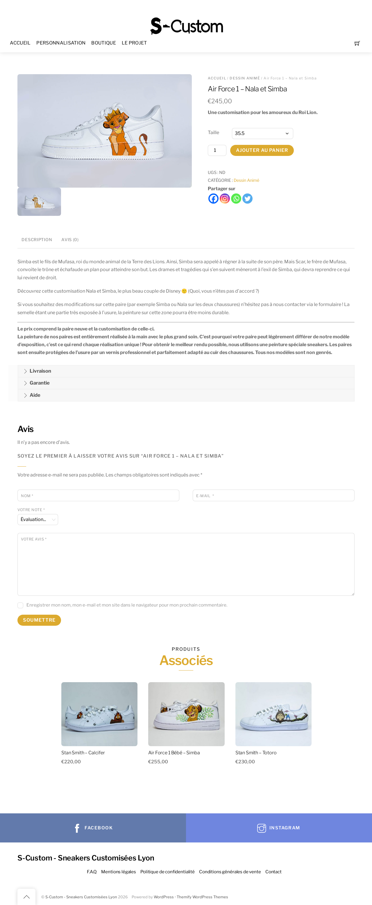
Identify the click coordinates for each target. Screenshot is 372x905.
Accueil (217, 78)
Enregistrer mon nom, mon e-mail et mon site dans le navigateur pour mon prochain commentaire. (126, 605)
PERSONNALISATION (60, 43)
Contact (273, 871)
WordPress (164, 897)
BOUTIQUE (103, 43)
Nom (27, 496)
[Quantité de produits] (217, 150)
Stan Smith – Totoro (256, 752)
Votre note (31, 510)
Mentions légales (118, 871)
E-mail (205, 496)
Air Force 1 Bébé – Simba (174, 752)
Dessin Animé (245, 78)
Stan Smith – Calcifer (83, 752)
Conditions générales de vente (230, 871)
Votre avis (33, 539)
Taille (213, 132)
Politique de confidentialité (167, 871)
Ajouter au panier (262, 150)
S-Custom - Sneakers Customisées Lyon (81, 897)
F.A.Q (92, 871)
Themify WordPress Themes (202, 897)
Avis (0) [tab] (70, 239)
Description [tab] (37, 239)
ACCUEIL (20, 43)
